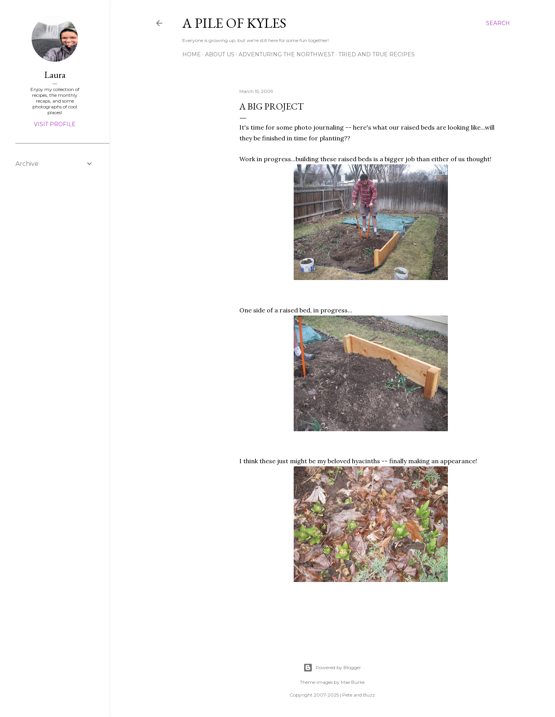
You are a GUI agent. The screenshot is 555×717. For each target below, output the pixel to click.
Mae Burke (353, 682)
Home (191, 54)
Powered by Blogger (332, 667)
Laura (55, 75)
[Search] (498, 23)
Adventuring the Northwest (286, 54)
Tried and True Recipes (376, 54)
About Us (219, 54)
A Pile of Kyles (234, 23)
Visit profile (55, 124)
